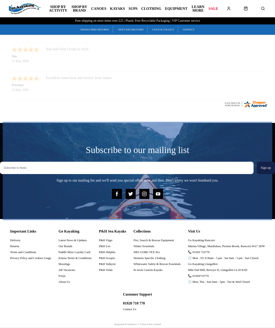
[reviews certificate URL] (246, 104)
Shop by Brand (79, 8)
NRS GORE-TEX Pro (146, 252)
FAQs (61, 276)
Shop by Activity (58, 8)
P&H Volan (106, 270)
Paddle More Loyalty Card (74, 252)
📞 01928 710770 (198, 252)
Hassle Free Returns (95, 29)
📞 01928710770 (198, 276)
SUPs (133, 9)
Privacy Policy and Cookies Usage (30, 258)
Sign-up (266, 167)
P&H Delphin (107, 252)
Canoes (98, 9)
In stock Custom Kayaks (147, 270)
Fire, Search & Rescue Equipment (153, 240)
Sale (213, 9)
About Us (64, 281)
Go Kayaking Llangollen (202, 264)
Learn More (198, 8)
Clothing (151, 9)
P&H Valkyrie (107, 264)
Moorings (64, 264)
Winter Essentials (143, 246)
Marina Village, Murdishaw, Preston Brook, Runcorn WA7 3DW (226, 246)
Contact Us (129, 309)
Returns (14, 246)
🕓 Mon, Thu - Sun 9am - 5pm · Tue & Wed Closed (219, 281)
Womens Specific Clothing (149, 258)
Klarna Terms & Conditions (74, 258)
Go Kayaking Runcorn (201, 240)
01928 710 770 (134, 303)
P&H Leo (104, 246)
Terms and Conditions (23, 252)
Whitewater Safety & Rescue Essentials (157, 264)
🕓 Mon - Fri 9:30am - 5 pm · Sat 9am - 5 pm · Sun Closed (223, 258)
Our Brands (65, 246)
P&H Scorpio (107, 258)
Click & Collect (163, 29)
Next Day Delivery (131, 29)
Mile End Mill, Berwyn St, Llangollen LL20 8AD (217, 270)
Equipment (176, 9)
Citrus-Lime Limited (150, 324)
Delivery (15, 240)
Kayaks (117, 9)
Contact (188, 29)
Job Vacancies (66, 270)
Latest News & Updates (72, 240)
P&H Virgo (105, 240)
